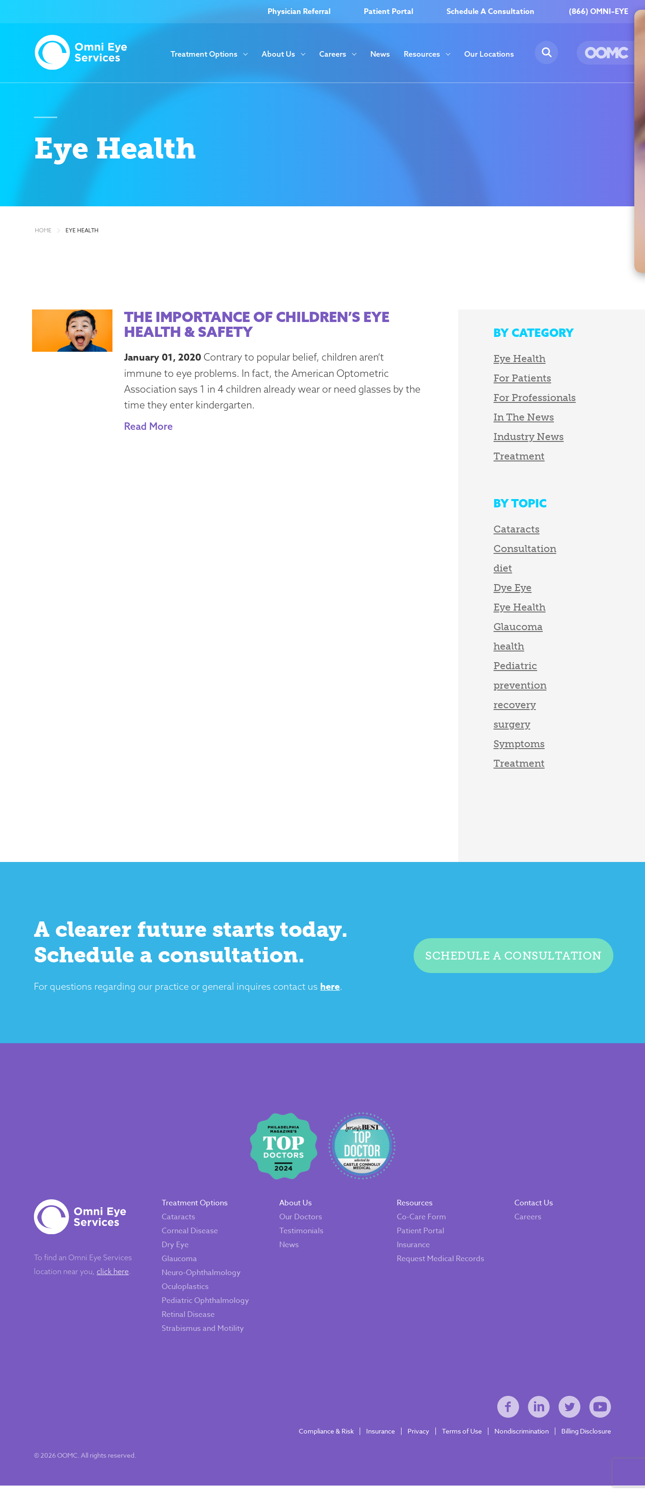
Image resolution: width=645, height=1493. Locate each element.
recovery (507, 707)
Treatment (511, 458)
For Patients (515, 380)
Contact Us (533, 1207)
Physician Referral (299, 11)
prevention (512, 687)
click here (114, 1276)
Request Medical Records (440, 1263)
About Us (278, 54)
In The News (516, 419)
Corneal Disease (191, 1235)
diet (495, 570)
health (501, 648)
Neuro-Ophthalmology (202, 1277)
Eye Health (82, 233)
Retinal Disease (189, 1319)
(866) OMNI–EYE (598, 11)
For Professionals (527, 400)
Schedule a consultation (513, 958)
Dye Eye (505, 590)
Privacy (417, 1437)
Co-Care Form (421, 1221)
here (333, 989)
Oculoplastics (186, 1291)
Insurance (413, 1249)
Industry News (521, 439)
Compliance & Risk (325, 1437)
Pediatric (508, 668)
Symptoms (511, 746)
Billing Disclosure (585, 1437)
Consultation (517, 551)
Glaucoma (510, 629)
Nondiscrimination (521, 1437)
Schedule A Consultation (490, 11)
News (380, 54)
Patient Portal (388, 11)
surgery (504, 726)
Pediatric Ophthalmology (206, 1305)
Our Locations (489, 54)
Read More (146, 428)
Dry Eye (176, 1249)
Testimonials (302, 1235)
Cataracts (509, 531)
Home (43, 233)
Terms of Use (461, 1437)
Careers (332, 54)
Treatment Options (204, 54)
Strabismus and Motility (204, 1333)
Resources (422, 54)
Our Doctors (301, 1221)
